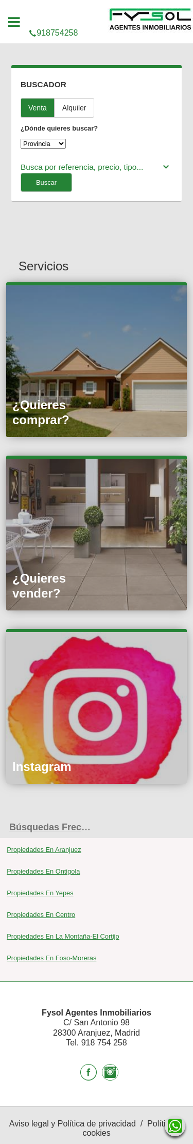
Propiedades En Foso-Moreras (51, 958)
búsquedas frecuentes (53, 827)
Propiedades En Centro (41, 915)
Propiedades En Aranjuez (44, 849)
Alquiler (74, 108)
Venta (37, 108)
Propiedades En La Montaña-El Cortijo (63, 936)
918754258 (96, 11)
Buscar (46, 182)
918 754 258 (104, 1042)
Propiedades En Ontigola (43, 871)
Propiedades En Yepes (40, 893)
